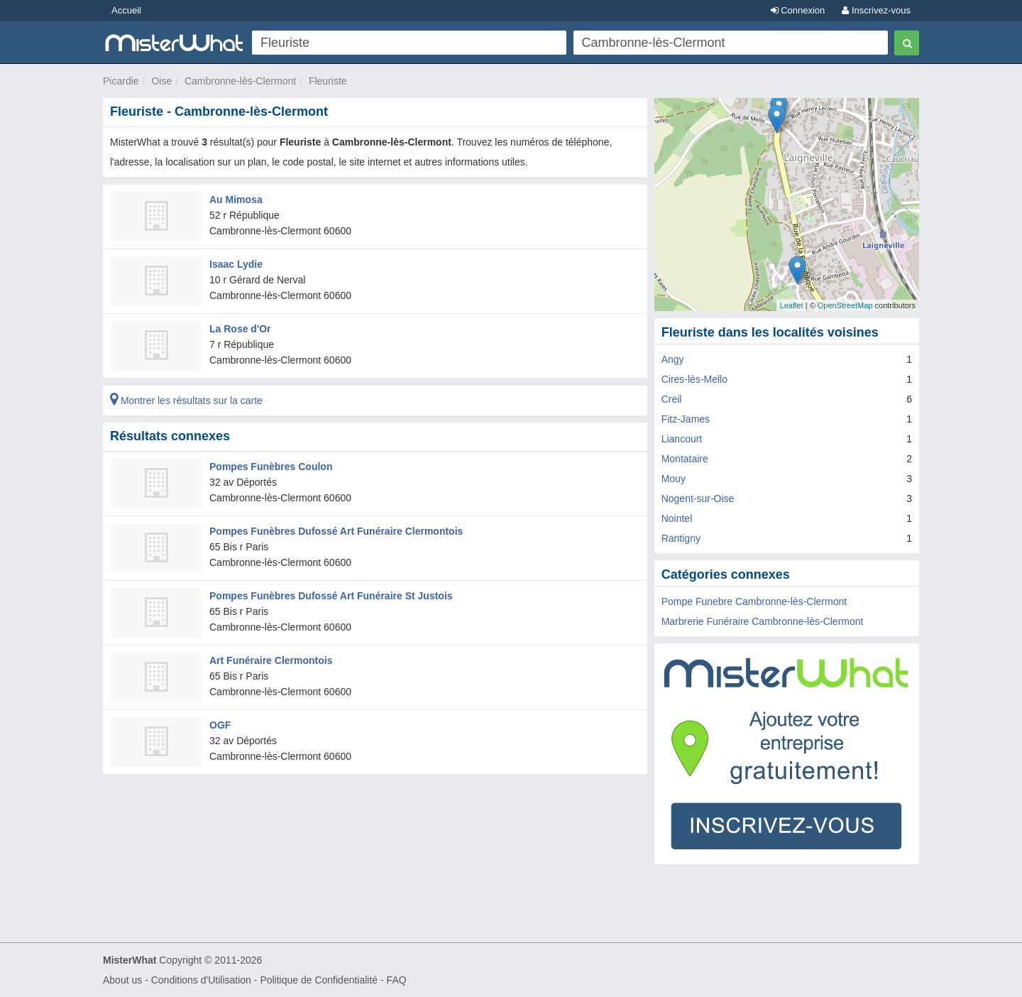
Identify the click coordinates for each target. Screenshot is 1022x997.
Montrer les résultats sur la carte (186, 400)
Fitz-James (685, 419)
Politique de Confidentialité (319, 980)
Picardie (121, 81)
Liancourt (682, 439)
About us (122, 980)
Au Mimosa (236, 199)
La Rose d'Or (240, 328)
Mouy (673, 478)
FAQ (397, 980)
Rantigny (680, 538)
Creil (671, 399)
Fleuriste (328, 81)
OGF (220, 725)
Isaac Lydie (236, 264)
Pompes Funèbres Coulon (270, 466)
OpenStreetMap (845, 305)
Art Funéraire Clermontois (270, 660)
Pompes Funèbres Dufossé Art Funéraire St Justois (331, 595)
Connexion (798, 10)
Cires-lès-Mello (694, 379)
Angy (672, 359)
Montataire (684, 458)
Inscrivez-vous (876, 10)
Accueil (126, 10)
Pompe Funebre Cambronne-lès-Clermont (754, 601)
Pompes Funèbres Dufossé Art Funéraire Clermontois (336, 531)
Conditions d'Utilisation (201, 980)
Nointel (677, 518)
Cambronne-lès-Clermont (240, 81)
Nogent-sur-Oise (698, 498)
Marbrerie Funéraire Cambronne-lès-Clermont (762, 621)
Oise (161, 81)
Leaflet (791, 305)
